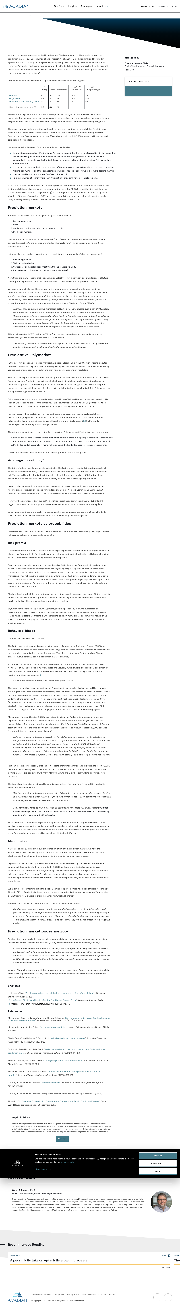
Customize (158, 1294)
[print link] (149, 91)
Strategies (86, 6)
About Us (101, 6)
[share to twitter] (136, 91)
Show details (41, 1299)
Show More (62, 1139)
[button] (113, 7)
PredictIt (13, 96)
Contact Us (172, 6)
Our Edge (59, 6)
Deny (157, 1301)
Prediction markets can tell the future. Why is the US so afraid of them (59, 993)
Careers (161, 6)
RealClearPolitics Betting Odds (24, 101)
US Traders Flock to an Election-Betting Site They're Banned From (44, 1000)
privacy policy (68, 1292)
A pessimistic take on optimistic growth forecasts (48, 1261)
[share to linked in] (129, 91)
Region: (147, 6)
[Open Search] (113, 6)
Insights (72, 6)
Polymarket (14, 98)
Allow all (158, 1286)
